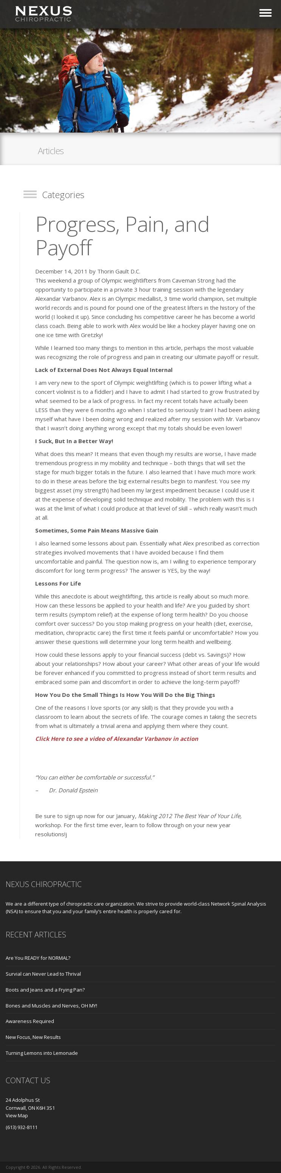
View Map (17, 1115)
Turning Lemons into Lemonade (42, 1053)
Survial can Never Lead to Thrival (43, 973)
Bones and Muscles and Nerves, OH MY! (51, 1005)
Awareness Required (30, 1021)
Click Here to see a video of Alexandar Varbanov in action (116, 738)
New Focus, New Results (33, 1037)
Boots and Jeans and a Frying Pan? (45, 989)
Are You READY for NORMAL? (38, 957)
